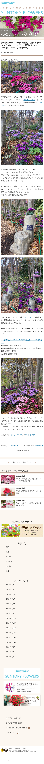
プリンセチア (30, 435)
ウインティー (28, 317)
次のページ (27, 462)
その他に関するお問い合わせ (18, 728)
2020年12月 (39, 446)
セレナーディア (29, 100)
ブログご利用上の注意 (14, 723)
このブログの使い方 (13, 718)
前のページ (17, 462)
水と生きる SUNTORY (13, 758)
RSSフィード (12, 733)
